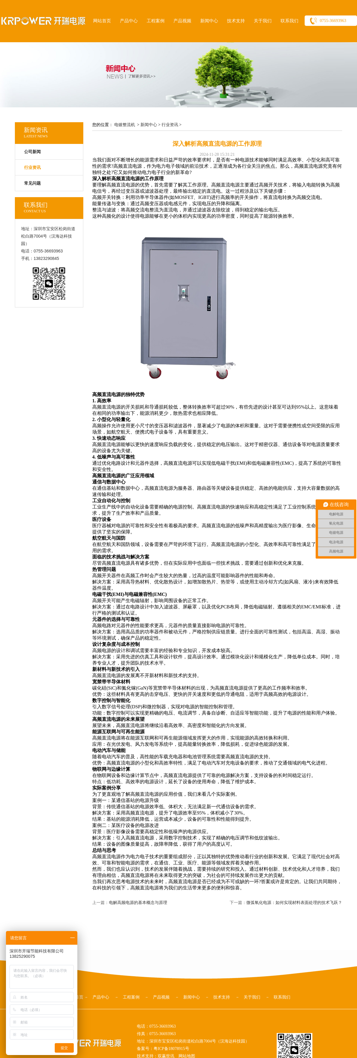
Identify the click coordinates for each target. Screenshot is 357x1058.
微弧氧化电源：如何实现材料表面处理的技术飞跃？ (294, 902)
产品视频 (182, 20)
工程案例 (156, 20)
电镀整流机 (124, 125)
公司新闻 (32, 152)
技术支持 (236, 20)
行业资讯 (170, 125)
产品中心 (129, 20)
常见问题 (32, 183)
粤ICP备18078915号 (171, 1048)
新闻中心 (209, 20)
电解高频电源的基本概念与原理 (138, 902)
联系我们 (289, 20)
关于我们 (263, 20)
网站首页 (102, 20)
